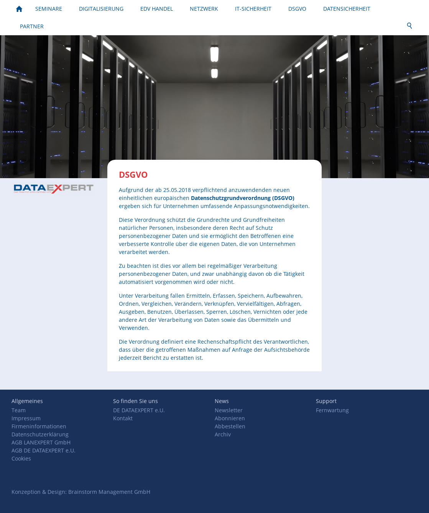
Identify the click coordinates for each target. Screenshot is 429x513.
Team (19, 410)
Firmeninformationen (39, 426)
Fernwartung (332, 410)
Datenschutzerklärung (40, 434)
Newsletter (229, 410)
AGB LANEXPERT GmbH (41, 442)
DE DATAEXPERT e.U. (139, 410)
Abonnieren (230, 418)
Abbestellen (230, 426)
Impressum (26, 418)
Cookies (21, 458)
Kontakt (123, 418)
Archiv (223, 434)
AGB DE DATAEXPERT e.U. (44, 450)
